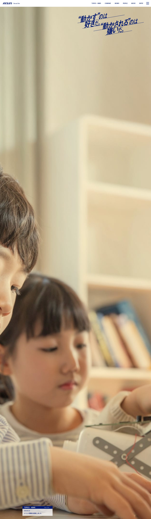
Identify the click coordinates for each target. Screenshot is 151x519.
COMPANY (108, 3)
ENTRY (141, 3)
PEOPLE (125, 3)
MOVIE (133, 3)
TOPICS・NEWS (96, 3)
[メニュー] (147, 3)
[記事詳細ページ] (37, 512)
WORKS (117, 3)
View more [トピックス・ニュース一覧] (46, 507)
